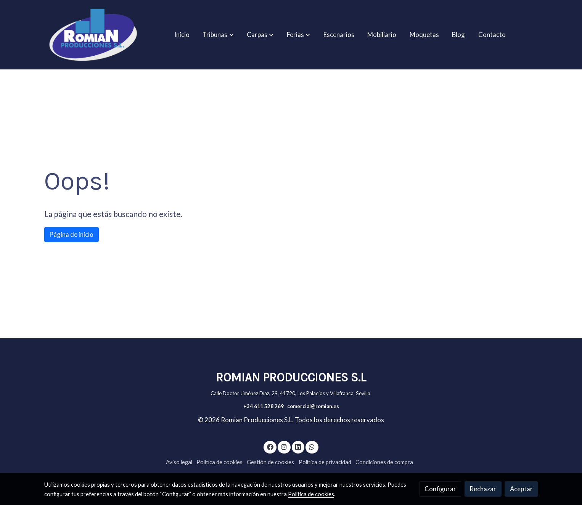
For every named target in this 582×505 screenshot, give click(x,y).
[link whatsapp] (312, 446)
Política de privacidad (325, 462)
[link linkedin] (298, 446)
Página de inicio (71, 234)
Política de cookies (219, 462)
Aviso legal (179, 462)
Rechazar (482, 489)
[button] (218, 35)
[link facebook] (270, 446)
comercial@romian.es (313, 406)
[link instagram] (284, 446)
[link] (93, 35)
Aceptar (521, 489)
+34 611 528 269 (263, 406)
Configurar (440, 489)
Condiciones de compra (384, 462)
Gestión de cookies (270, 462)
